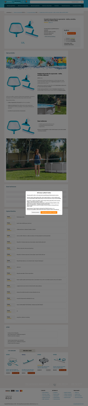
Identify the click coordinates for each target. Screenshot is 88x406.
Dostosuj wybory (35, 212)
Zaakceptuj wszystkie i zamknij (49, 212)
